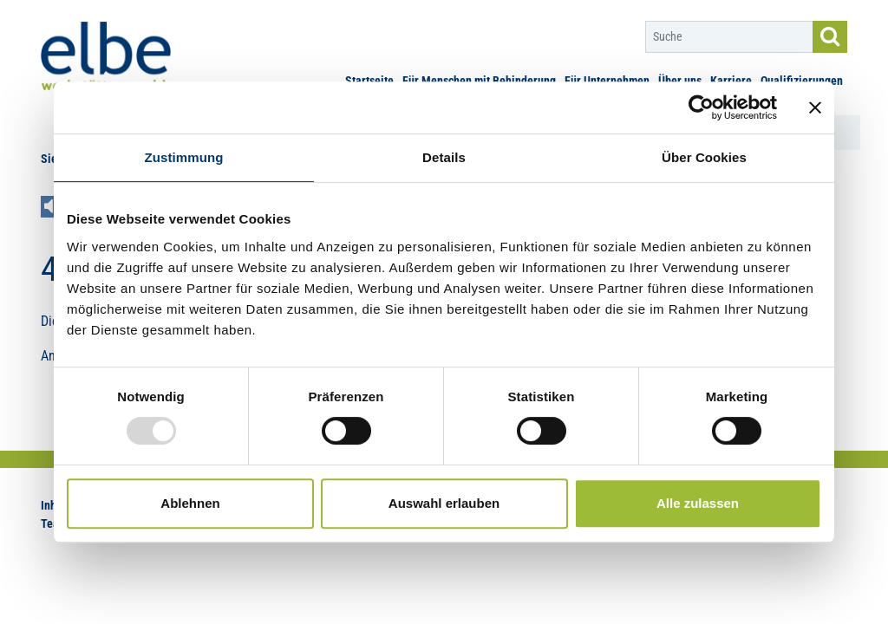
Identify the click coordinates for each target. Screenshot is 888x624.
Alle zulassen (697, 503)
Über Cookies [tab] (704, 157)
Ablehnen (189, 503)
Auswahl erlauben (444, 503)
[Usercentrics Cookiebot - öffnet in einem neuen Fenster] (701, 107)
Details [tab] (444, 157)
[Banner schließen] (815, 107)
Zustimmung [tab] (184, 157)
